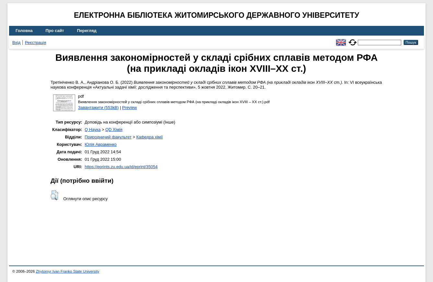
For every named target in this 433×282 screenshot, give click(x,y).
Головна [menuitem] (24, 30)
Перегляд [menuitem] (87, 30)
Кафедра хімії (149, 137)
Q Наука (92, 129)
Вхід (16, 42)
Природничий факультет (108, 137)
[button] (54, 195)
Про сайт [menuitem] (55, 30)
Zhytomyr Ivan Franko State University (67, 271)
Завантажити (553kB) (98, 107)
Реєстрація (35, 42)
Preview (129, 107)
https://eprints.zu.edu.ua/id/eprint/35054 (121, 166)
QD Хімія (114, 129)
